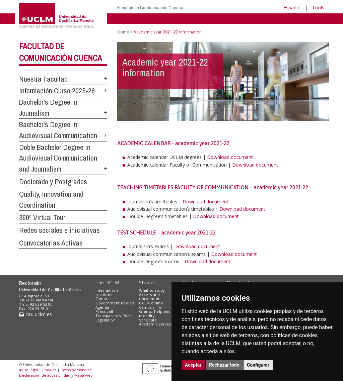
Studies (147, 282)
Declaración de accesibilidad (44, 375)
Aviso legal (28, 369)
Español (291, 7)
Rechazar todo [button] (224, 365)
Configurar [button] (258, 365)
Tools (318, 7)
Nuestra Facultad (43, 79)
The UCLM (107, 282)
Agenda (102, 307)
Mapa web (83, 375)
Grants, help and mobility (154, 313)
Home (123, 32)
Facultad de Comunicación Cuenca (150, 7)
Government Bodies (114, 302)
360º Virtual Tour (42, 217)
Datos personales (76, 369)
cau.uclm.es (35, 314)
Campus (103, 298)
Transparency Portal (114, 315)
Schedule (148, 319)
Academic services (157, 323)
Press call (104, 311)
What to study (152, 290)
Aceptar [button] (193, 365)
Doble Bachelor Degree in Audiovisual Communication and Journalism (58, 158)
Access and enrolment (149, 296)
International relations (107, 292)
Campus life (150, 307)
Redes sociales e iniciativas (59, 230)
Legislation (105, 319)
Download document (230, 157)
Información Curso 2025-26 (57, 91)
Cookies (49, 369)
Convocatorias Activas (51, 243)
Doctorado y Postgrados (53, 182)
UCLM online (151, 302)
